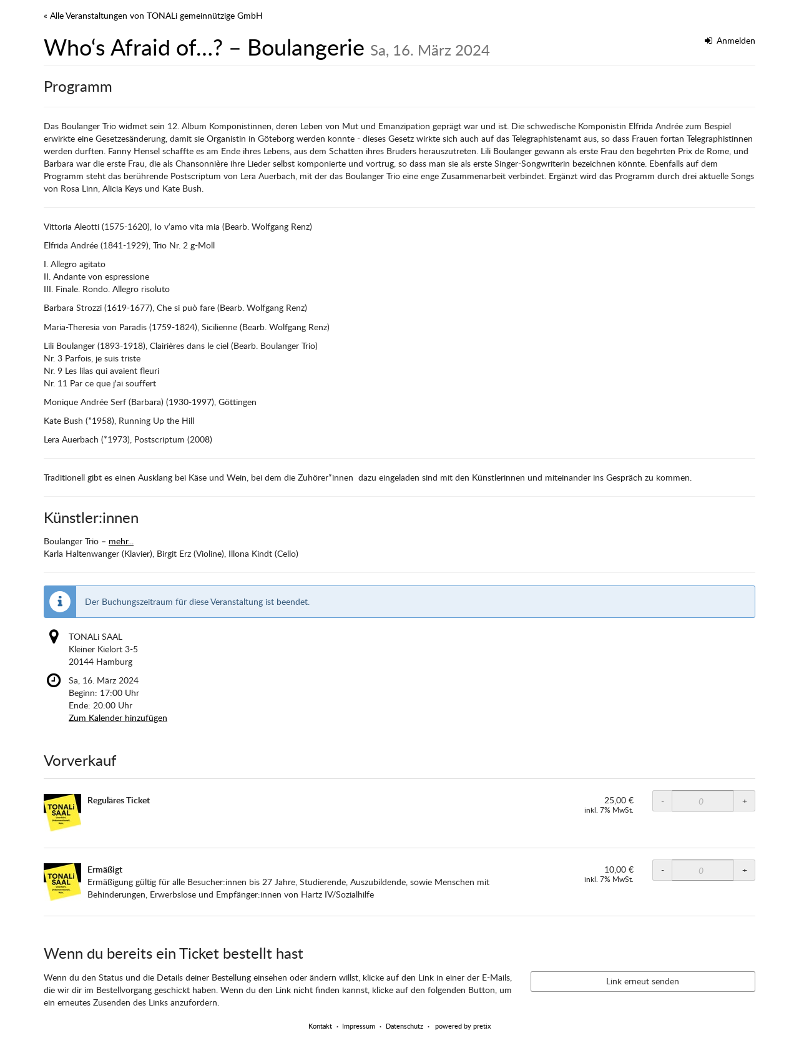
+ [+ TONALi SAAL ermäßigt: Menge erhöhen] (744, 870)
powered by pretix (463, 1026)
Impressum (358, 1026)
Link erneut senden (642, 981)
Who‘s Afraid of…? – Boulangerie (267, 46)
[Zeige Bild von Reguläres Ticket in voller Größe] (62, 812)
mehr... (121, 541)
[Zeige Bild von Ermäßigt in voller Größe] (62, 882)
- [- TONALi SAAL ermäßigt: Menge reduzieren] (662, 870)
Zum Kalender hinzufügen (118, 717)
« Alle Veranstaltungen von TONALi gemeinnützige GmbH (153, 15)
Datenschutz (404, 1026)
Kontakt (320, 1026)
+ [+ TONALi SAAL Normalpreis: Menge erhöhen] (744, 800)
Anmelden (730, 40)
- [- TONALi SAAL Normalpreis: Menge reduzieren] (662, 800)
